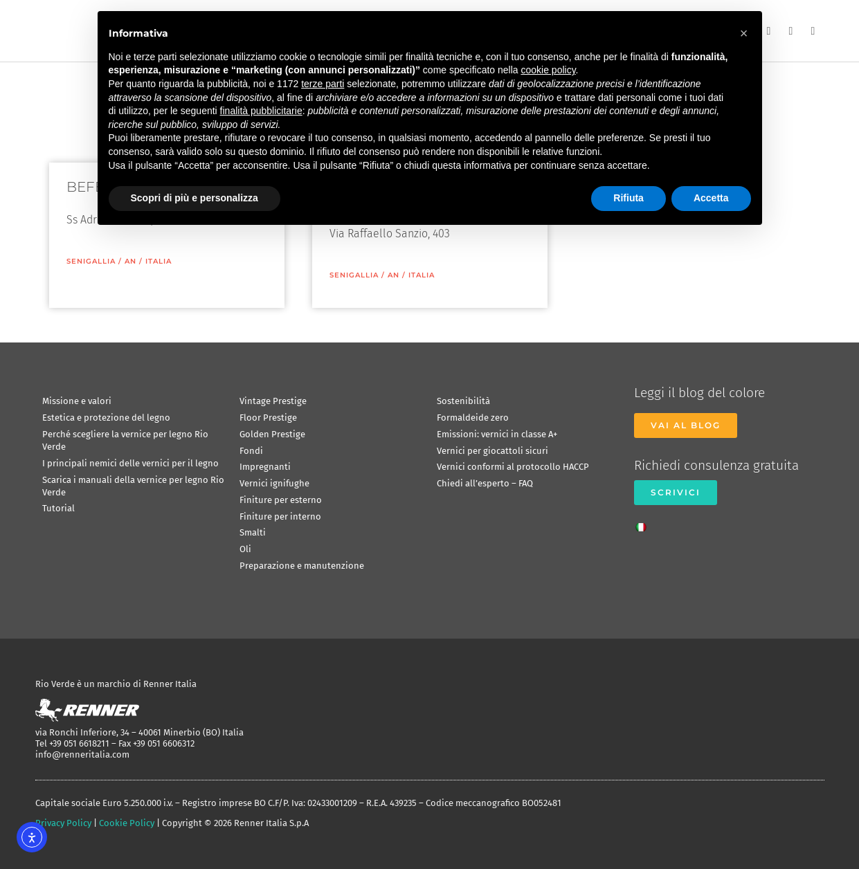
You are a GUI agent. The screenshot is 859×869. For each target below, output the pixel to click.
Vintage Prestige (273, 401)
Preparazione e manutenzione (301, 565)
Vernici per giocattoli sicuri (492, 451)
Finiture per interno (280, 516)
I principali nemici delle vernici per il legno (130, 463)
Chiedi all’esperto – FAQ (485, 483)
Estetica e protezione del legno (106, 417)
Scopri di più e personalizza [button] (194, 197)
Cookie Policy (126, 823)
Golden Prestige (272, 434)
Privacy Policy (63, 823)
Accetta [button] (711, 197)
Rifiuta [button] (628, 197)
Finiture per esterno (280, 500)
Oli (245, 549)
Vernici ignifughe (274, 483)
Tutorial (58, 508)
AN (130, 261)
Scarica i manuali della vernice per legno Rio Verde (133, 486)
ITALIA (158, 261)
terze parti (322, 83)
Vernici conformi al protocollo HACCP (513, 466)
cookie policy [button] (548, 69)
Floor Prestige (268, 417)
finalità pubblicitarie (261, 110)
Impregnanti (265, 466)
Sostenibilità (463, 401)
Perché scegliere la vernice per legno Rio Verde (125, 440)
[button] (744, 33)
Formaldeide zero (473, 417)
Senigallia (91, 261)
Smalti (252, 532)
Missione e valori (76, 401)
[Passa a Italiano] (644, 523)
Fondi (251, 451)
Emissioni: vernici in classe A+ (497, 434)
